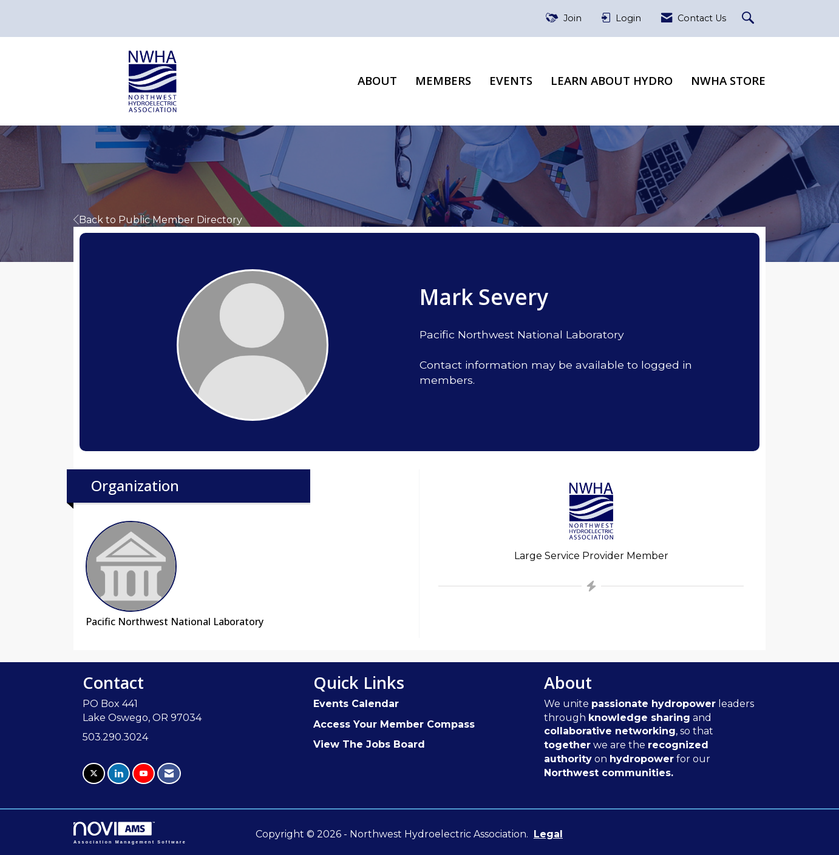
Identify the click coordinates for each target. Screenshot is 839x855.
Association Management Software (129, 833)
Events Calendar (356, 703)
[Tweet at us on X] (94, 773)
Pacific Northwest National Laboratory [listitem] (174, 574)
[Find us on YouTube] (143, 773)
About (377, 80)
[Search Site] (749, 18)
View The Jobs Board (369, 744)
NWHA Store (728, 80)
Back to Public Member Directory (157, 220)
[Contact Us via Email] (169, 773)
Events (510, 80)
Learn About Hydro (612, 80)
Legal (548, 834)
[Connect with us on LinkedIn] (118, 773)
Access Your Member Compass (394, 724)
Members (443, 80)
